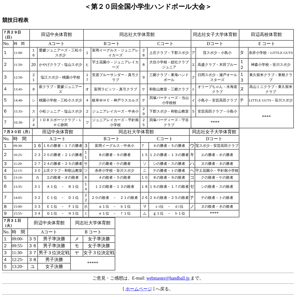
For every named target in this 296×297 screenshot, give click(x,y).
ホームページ (138, 288)
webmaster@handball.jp (168, 278)
